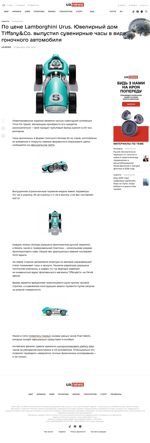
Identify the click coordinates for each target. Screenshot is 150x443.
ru (121, 11)
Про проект (48, 431)
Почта (113, 11)
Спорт (79, 11)
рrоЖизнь (116, 394)
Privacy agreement (78, 431)
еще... (92, 11)
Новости (5, 21)
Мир (6, 11)
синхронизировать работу (72, 346)
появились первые (40, 336)
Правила (62, 431)
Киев (27, 11)
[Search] (146, 11)
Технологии (65, 11)
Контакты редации (98, 431)
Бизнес (52, 11)
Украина (16, 11)
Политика (39, 11)
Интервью (117, 149)
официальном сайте (42, 145)
